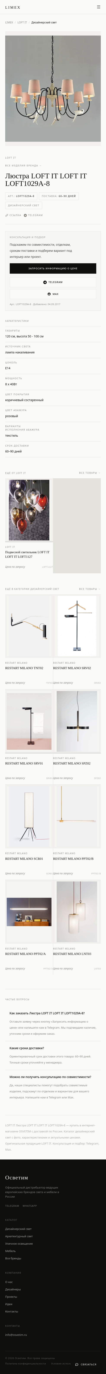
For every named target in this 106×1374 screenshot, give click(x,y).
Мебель (10, 1251)
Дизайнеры (13, 1289)
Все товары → (90, 474)
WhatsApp (30, 1205)
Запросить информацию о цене (53, 268)
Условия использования (66, 1363)
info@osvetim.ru (16, 1335)
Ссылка (13, 215)
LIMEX (9, 22)
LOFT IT (22, 22)
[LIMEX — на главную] (13, 6)
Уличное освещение (19, 1244)
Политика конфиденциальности (25, 1363)
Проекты (11, 1297)
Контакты (11, 1311)
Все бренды (13, 1258)
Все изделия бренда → (23, 165)
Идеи (8, 1304)
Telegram (33, 215)
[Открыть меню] (98, 7)
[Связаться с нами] (86, 1364)
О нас (9, 1282)
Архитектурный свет (19, 1236)
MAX (52, 294)
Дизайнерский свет (23, 205)
